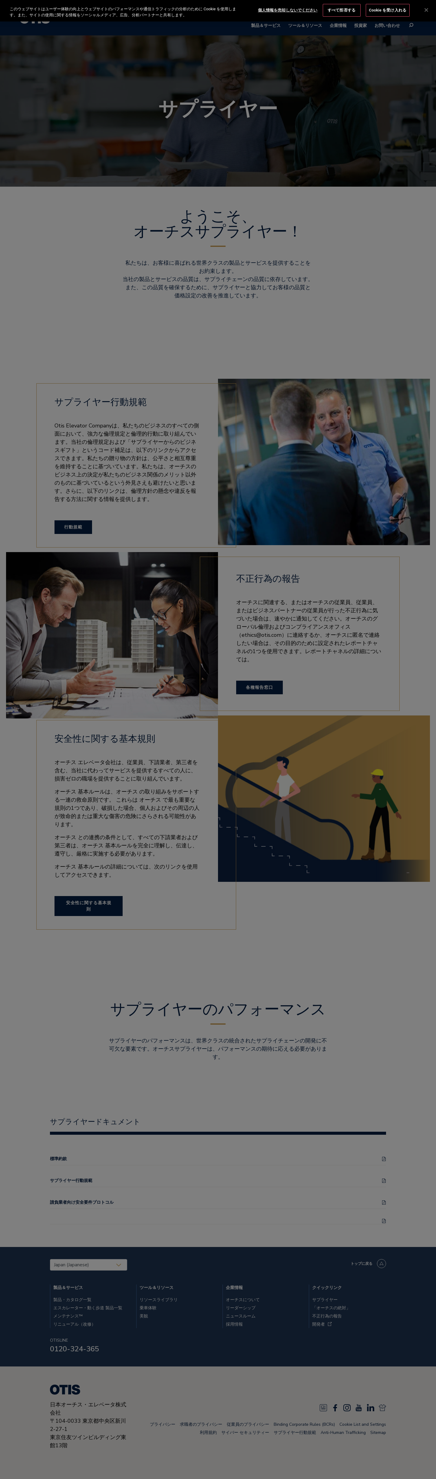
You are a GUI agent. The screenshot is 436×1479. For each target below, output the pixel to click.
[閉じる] (426, 9)
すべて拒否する (341, 9)
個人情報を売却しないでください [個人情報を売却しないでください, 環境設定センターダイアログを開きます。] (288, 9)
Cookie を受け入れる (387, 9)
